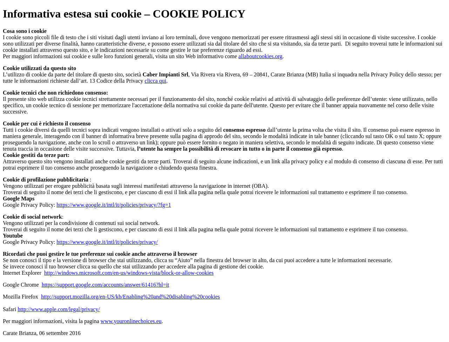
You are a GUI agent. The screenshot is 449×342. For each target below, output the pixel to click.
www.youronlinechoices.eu (131, 321)
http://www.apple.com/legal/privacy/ (59, 309)
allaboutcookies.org (260, 56)
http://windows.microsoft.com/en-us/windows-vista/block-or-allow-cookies (129, 273)
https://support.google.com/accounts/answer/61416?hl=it (105, 285)
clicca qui (155, 81)
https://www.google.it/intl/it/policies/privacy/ (107, 242)
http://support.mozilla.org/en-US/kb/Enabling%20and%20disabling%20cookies (130, 297)
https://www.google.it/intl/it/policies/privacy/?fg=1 (113, 205)
